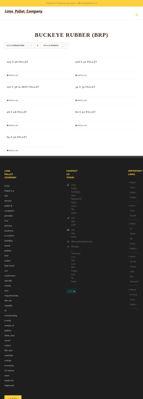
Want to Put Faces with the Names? (133, 269)
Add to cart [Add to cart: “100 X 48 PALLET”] (13, 75)
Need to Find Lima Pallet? (133, 297)
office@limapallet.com (87, 3)
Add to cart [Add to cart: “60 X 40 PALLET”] (82, 125)
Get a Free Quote (133, 210)
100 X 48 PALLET (18, 61)
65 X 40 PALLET (17, 137)
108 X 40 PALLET (86, 61)
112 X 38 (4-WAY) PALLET (23, 86)
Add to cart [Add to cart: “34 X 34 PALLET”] (82, 100)
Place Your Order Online (133, 190)
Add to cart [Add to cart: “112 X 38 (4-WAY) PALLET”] (13, 100)
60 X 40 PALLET (85, 112)
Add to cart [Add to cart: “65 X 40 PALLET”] (13, 151)
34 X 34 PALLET (85, 86)
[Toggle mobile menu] (137, 14)
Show (50, 45)
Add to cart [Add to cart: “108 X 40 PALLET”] (82, 75)
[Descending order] (37, 46)
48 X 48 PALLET (17, 112)
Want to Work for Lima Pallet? (133, 236)
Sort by (15, 45)
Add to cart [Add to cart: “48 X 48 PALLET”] (13, 125)
